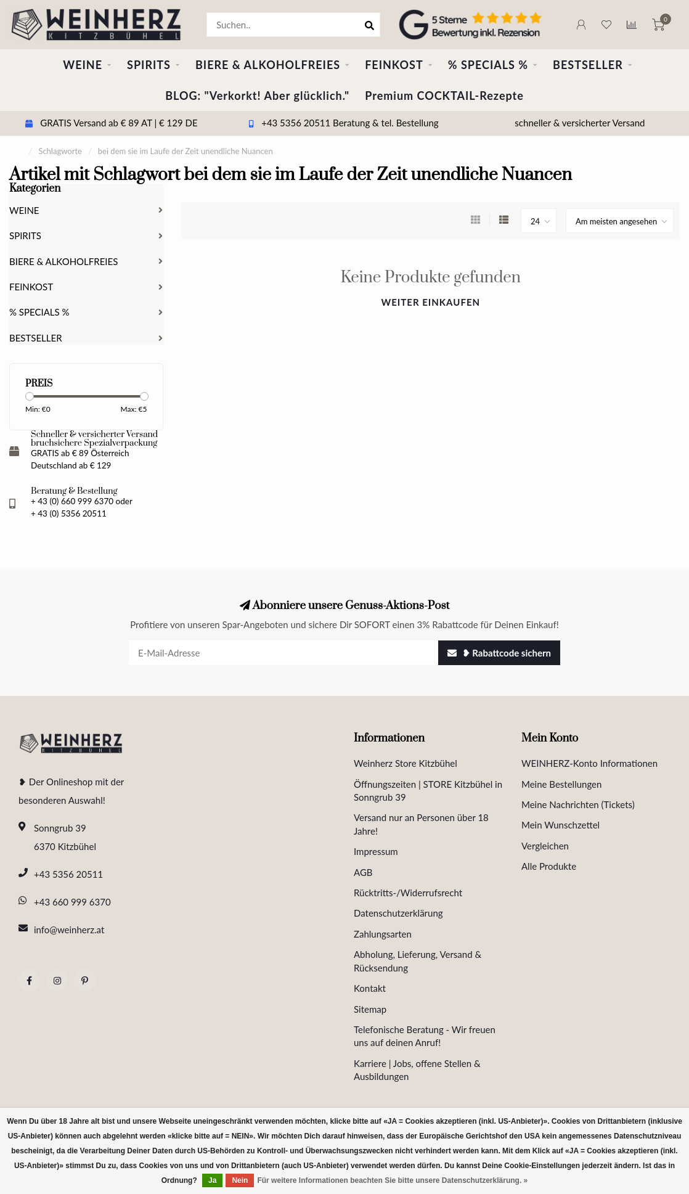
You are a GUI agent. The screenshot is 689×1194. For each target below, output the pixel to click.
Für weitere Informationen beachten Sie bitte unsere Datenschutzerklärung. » (392, 1180)
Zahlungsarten (383, 933)
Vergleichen (545, 845)
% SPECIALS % (488, 65)
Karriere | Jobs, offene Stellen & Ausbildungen (417, 1070)
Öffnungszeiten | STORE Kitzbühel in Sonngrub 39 (428, 791)
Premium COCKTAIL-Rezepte (444, 95)
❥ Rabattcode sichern (499, 652)
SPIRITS (149, 65)
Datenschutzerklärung (398, 912)
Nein (240, 1180)
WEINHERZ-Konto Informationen (589, 763)
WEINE (82, 65)
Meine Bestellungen (561, 784)
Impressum (376, 851)
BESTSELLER (588, 65)
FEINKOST (394, 65)
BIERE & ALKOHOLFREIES (267, 65)
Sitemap (370, 1009)
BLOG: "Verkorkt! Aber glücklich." (257, 95)
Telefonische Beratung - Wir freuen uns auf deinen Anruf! (424, 1036)
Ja (212, 1180)
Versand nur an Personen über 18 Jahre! (421, 824)
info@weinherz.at (69, 929)
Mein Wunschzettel (560, 824)
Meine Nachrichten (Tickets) (578, 804)
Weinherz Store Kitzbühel (405, 763)
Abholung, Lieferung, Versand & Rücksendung (417, 961)
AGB (363, 872)
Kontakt (370, 988)
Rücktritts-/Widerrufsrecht (408, 892)
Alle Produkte (548, 866)
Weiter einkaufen (430, 302)
